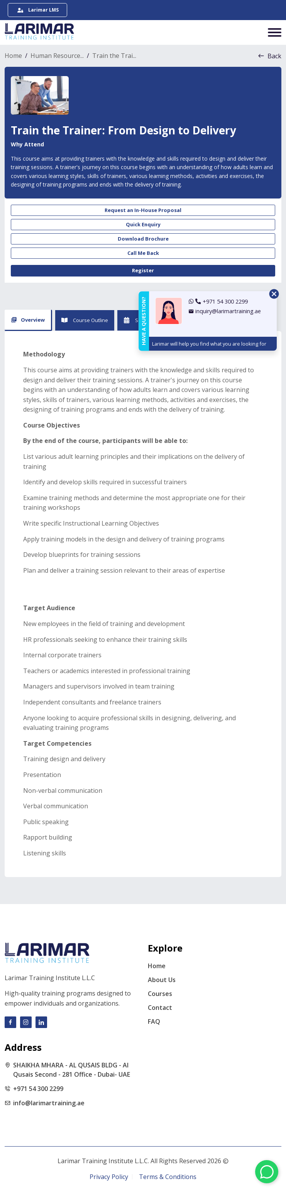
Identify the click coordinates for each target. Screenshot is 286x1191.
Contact (160, 1007)
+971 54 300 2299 (38, 1088)
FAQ (154, 1021)
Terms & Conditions (167, 1176)
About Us (162, 980)
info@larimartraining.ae (49, 1103)
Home (157, 966)
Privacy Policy (109, 1176)
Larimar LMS (38, 10)
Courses (160, 993)
